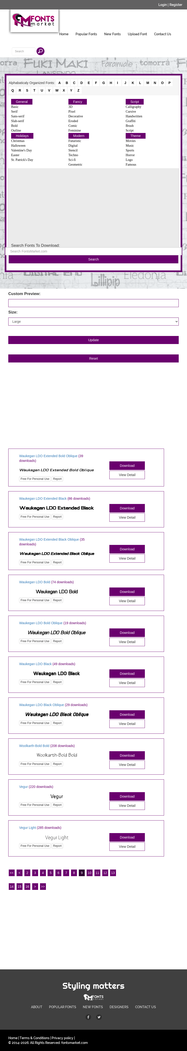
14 (12, 886)
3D (70, 107)
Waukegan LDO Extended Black (43, 498)
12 (105, 873)
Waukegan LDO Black (35, 664)
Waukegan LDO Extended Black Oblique (49, 539)
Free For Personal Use (35, 479)
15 (20, 886)
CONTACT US (145, 1007)
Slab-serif (17, 121)
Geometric (75, 164)
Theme (135, 136)
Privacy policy (62, 1038)
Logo (129, 160)
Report (57, 479)
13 (113, 873)
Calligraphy (133, 107)
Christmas (18, 141)
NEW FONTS (93, 1007)
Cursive (131, 111)
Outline (16, 130)
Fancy (77, 102)
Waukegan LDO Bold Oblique (40, 623)
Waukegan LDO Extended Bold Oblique (48, 456)
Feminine (74, 130)
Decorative (75, 116)
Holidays (22, 136)
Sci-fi (72, 160)
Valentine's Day (21, 150)
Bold (14, 126)
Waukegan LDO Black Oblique (41, 705)
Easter (15, 155)
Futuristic (74, 141)
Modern (78, 136)
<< (11, 873)
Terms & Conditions (34, 1038)
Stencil (73, 150)
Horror (130, 155)
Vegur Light (27, 828)
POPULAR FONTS (62, 1007)
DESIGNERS (119, 1007)
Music (130, 145)
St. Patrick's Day (22, 160)
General (22, 102)
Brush (130, 126)
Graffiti (131, 121)
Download (127, 466)
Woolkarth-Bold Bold (34, 746)
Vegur (23, 787)
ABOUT (36, 1007)
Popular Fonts (86, 34)
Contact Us (162, 34)
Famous (131, 164)
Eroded (73, 121)
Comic (72, 126)
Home (63, 34)
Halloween (18, 145)
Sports (130, 150)
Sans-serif (17, 116)
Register (175, 5)
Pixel (71, 111)
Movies (131, 141)
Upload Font (137, 34)
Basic (14, 107)
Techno (73, 155)
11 (97, 873)
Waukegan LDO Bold (34, 582)
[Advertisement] (93, 206)
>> (43, 886)
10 (90, 873)
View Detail (127, 475)
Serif (14, 111)
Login (162, 5)
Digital (73, 145)
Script (134, 102)
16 (27, 886)
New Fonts (112, 34)
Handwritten (134, 116)
